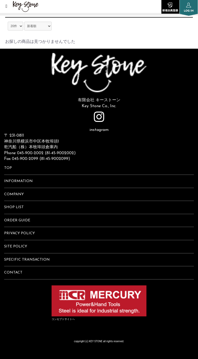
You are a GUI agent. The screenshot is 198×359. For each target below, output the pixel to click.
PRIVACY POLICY (19, 233)
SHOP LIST (14, 207)
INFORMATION (18, 181)
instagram (99, 122)
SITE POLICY (15, 246)
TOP (8, 168)
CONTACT (13, 273)
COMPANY (14, 194)
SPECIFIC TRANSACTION (27, 260)
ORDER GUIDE (17, 220)
